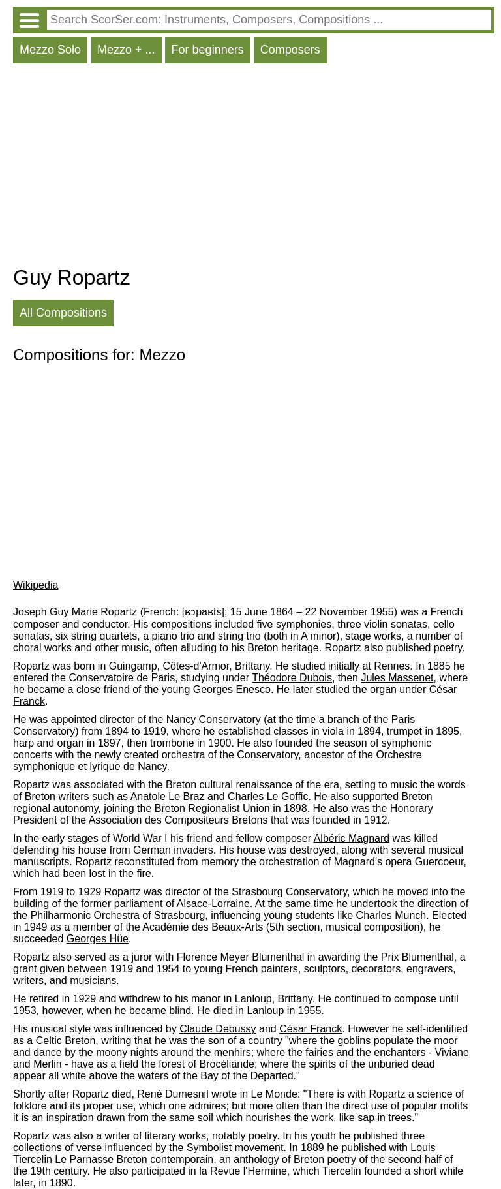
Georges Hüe (98, 938)
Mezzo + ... (126, 49)
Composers (290, 49)
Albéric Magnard (352, 838)
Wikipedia (35, 585)
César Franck (310, 1028)
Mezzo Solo (50, 49)
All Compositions (63, 312)
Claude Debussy (217, 1028)
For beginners (208, 49)
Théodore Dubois (292, 677)
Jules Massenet (397, 677)
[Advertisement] (253, 167)
